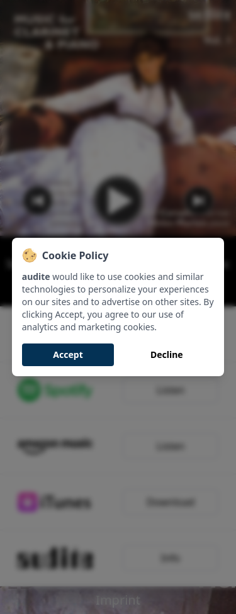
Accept (67, 354)
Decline (166, 354)
